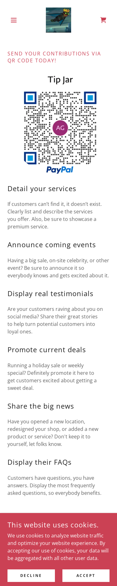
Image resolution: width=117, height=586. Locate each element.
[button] (15, 20)
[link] (58, 20)
